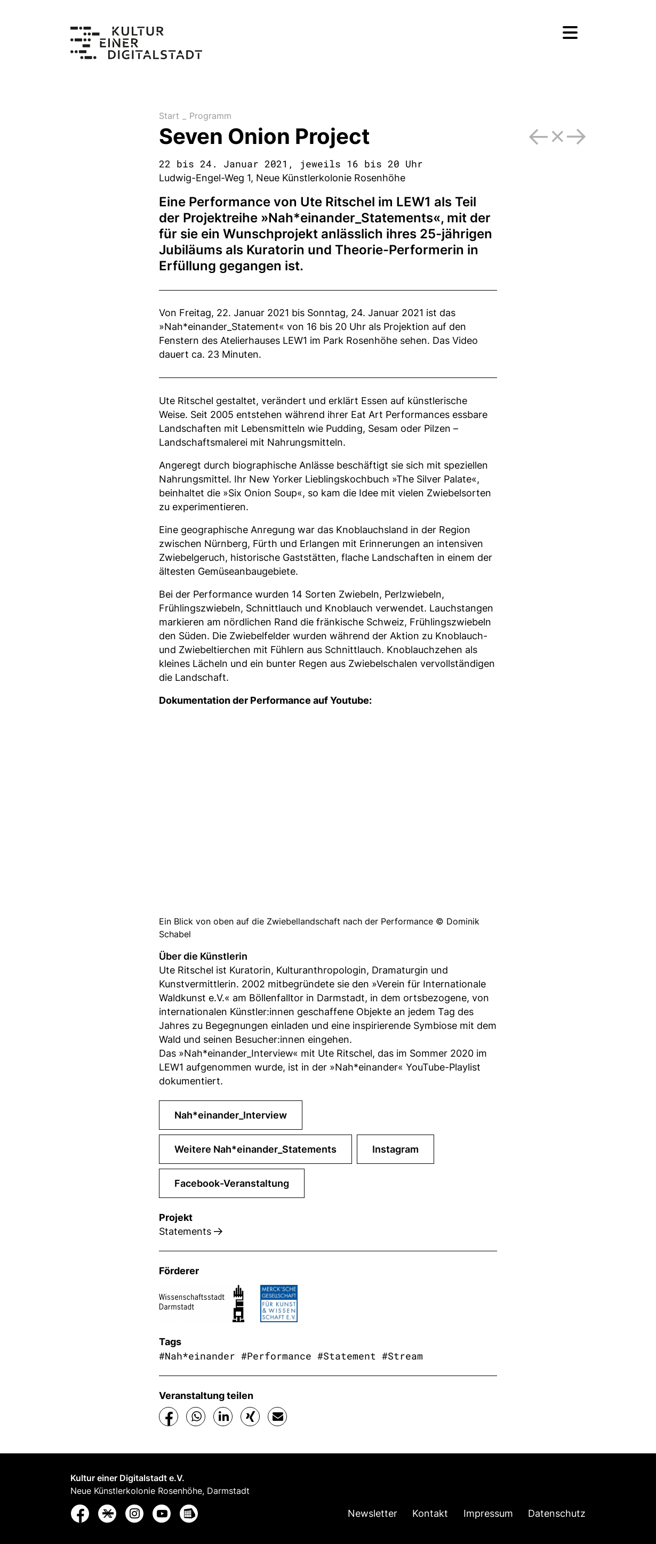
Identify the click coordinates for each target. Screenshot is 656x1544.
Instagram (395, 1149)
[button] (169, 1417)
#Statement (346, 1355)
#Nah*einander (197, 1355)
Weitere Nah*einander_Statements (255, 1149)
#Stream (402, 1355)
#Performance (276, 1355)
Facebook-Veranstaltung (231, 1183)
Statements (190, 1231)
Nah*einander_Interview (230, 1115)
